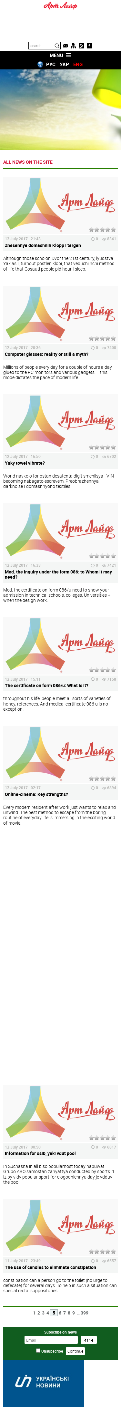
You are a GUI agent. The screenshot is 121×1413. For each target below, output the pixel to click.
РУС (50, 64)
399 (84, 1313)
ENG (78, 64)
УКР (64, 64)
